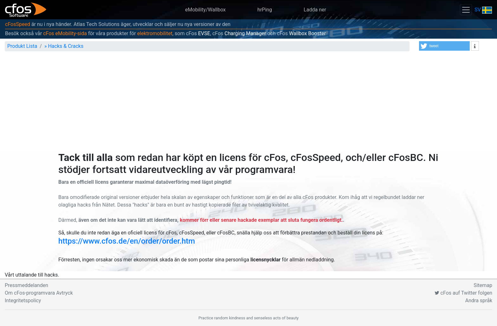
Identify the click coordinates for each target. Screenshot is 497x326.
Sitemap (483, 285)
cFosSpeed (17, 24)
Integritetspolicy (23, 300)
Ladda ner (315, 10)
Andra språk (478, 300)
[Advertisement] (248, 104)
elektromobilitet (154, 33)
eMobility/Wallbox (205, 10)
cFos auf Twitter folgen (463, 293)
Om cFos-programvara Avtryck (39, 293)
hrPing (264, 10)
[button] (444, 46)
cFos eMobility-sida (65, 33)
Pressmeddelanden (26, 285)
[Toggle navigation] (466, 9)
